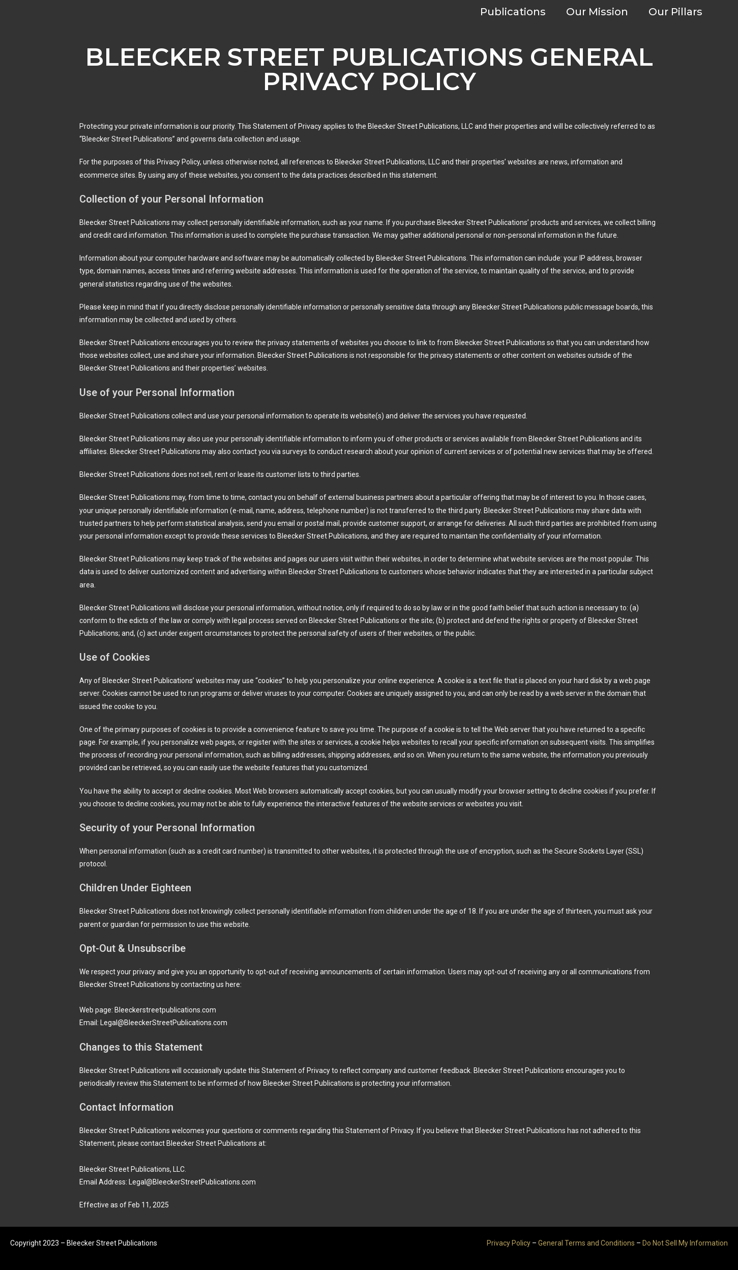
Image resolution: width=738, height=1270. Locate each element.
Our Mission (597, 12)
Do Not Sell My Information (685, 1243)
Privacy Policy (508, 1243)
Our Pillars (675, 12)
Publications (513, 12)
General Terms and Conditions (586, 1243)
